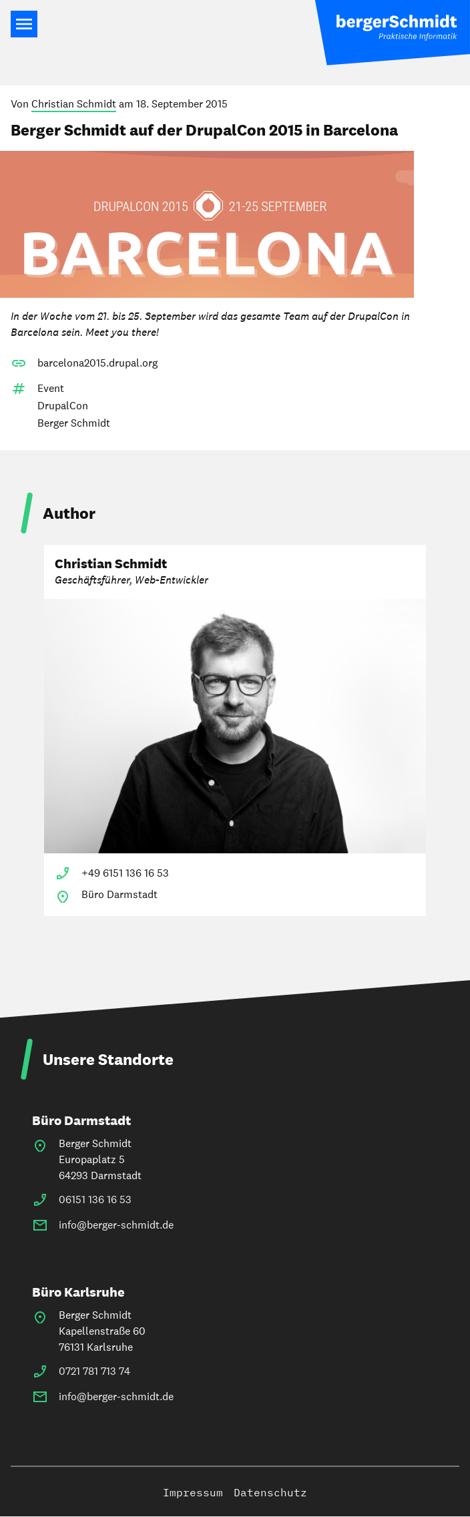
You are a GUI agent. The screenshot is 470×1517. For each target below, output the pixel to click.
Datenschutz (270, 1492)
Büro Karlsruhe (78, 1292)
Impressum (193, 1492)
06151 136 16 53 (95, 1200)
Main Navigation (24, 24)
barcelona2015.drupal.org (97, 363)
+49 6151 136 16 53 (125, 873)
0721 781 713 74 (94, 1371)
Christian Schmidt (73, 104)
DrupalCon (62, 406)
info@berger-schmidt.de (116, 1225)
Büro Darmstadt (81, 1120)
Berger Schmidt (73, 423)
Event (50, 388)
